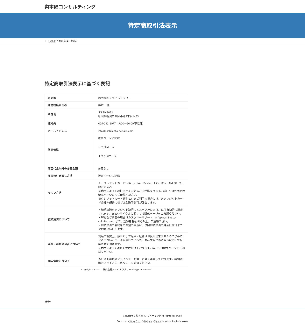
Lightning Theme (153, 321)
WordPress (136, 321)
